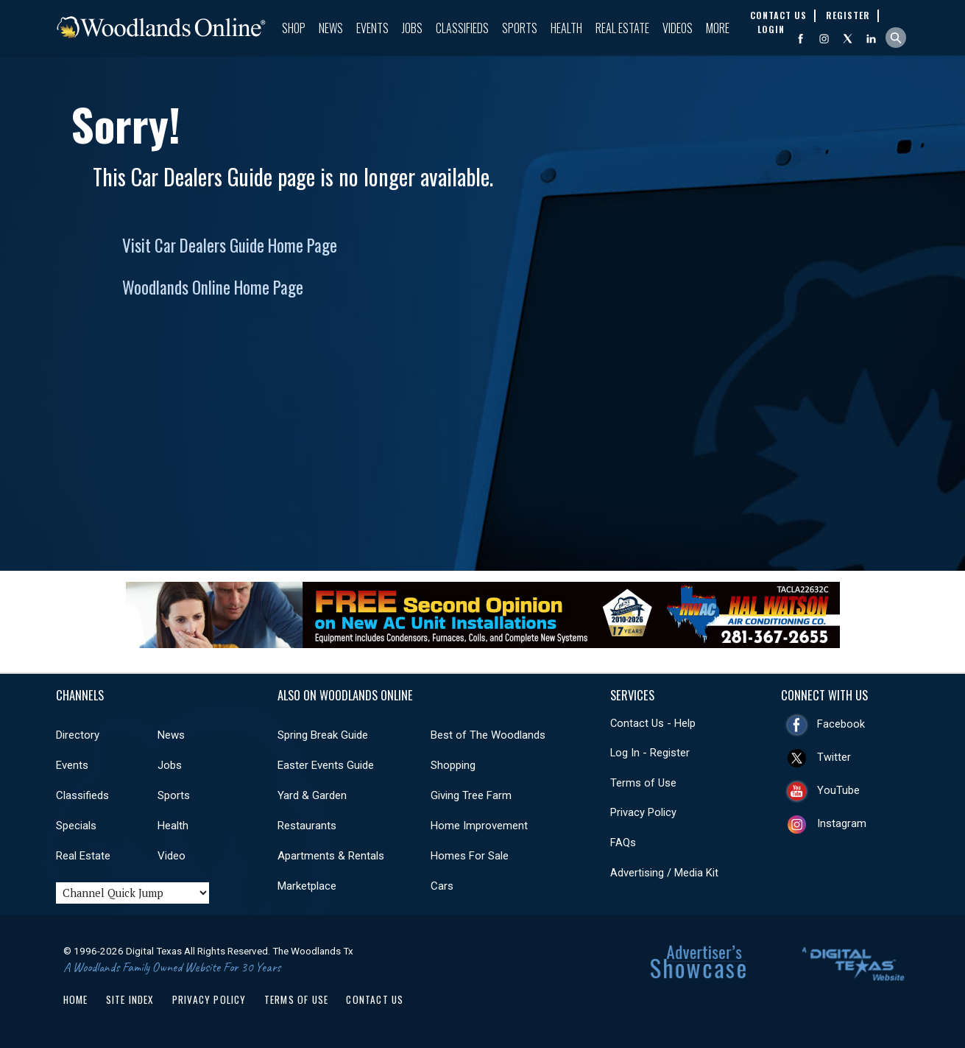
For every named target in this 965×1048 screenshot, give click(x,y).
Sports (519, 28)
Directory (77, 735)
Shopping (453, 765)
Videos (677, 28)
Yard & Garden (312, 795)
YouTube (838, 790)
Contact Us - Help (653, 723)
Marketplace (307, 886)
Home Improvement (479, 825)
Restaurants (307, 825)
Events (372, 28)
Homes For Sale (470, 855)
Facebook (841, 724)
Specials (76, 825)
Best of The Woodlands (488, 735)
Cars (442, 886)
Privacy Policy (643, 812)
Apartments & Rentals (331, 855)
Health (566, 28)
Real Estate (622, 28)
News (331, 28)
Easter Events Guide (326, 765)
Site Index (130, 999)
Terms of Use (643, 782)
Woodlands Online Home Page (212, 287)
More (717, 28)
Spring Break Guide (323, 735)
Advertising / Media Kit (664, 872)
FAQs (623, 842)
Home (75, 999)
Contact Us (374, 999)
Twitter (834, 757)
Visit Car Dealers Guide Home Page (229, 245)
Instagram (841, 823)
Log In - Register (650, 752)
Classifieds (462, 28)
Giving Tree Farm (471, 795)
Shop (293, 28)
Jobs (412, 28)
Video (171, 855)
